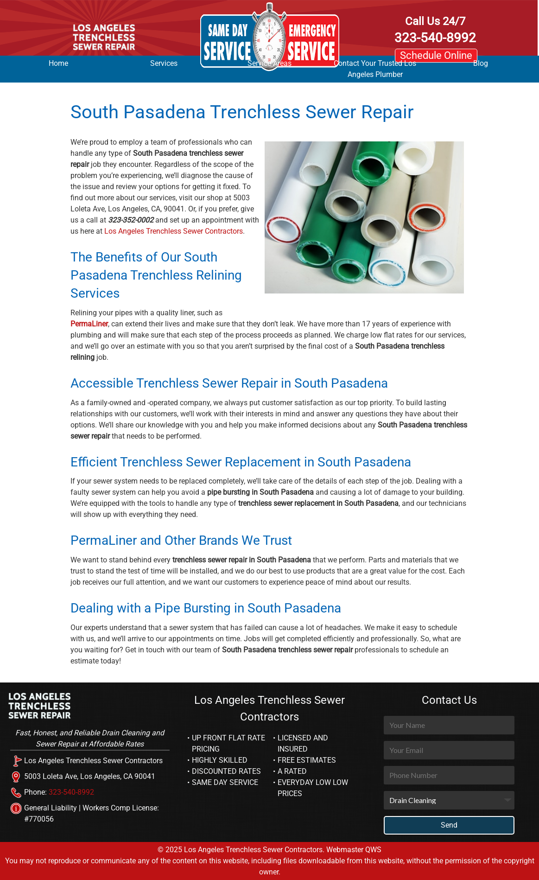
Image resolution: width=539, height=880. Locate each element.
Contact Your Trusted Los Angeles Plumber (375, 69)
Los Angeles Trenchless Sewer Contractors (173, 231)
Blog (480, 63)
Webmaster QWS (353, 849)
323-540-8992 (435, 29)
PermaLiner (89, 323)
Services (164, 63)
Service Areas (269, 63)
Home (58, 63)
